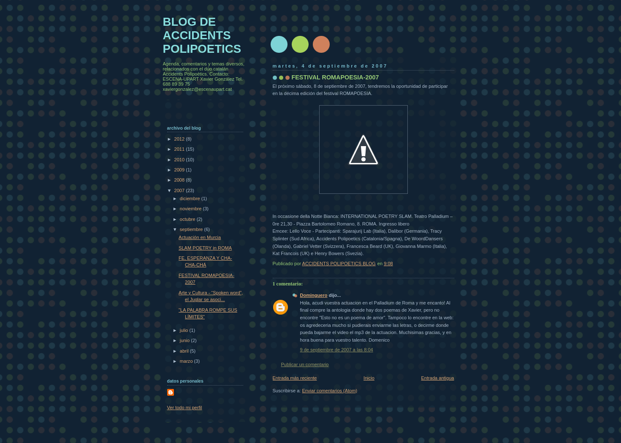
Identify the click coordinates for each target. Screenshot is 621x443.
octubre (188, 219)
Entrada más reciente (295, 377)
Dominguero (314, 295)
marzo (187, 361)
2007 (180, 190)
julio (185, 330)
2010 (180, 159)
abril (185, 350)
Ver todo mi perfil (184, 407)
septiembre (192, 229)
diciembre (190, 198)
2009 (180, 169)
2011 (180, 149)
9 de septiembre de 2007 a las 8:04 (336, 349)
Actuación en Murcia (200, 237)
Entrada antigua (437, 377)
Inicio (368, 377)
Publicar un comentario (305, 364)
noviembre (191, 208)
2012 (180, 138)
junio (185, 340)
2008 (180, 179)
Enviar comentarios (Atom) (330, 390)
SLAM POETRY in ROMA (205, 247)
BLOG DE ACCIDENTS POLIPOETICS (202, 35)
